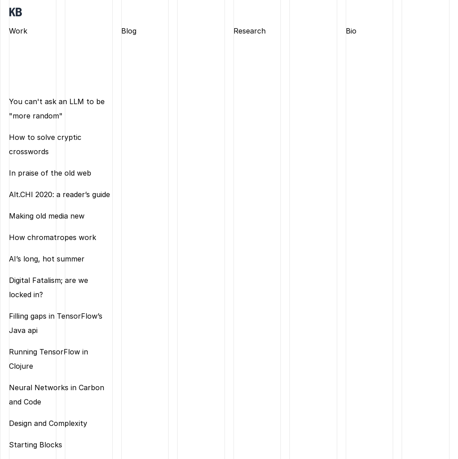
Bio (351, 30)
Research (249, 30)
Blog (128, 30)
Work (18, 30)
